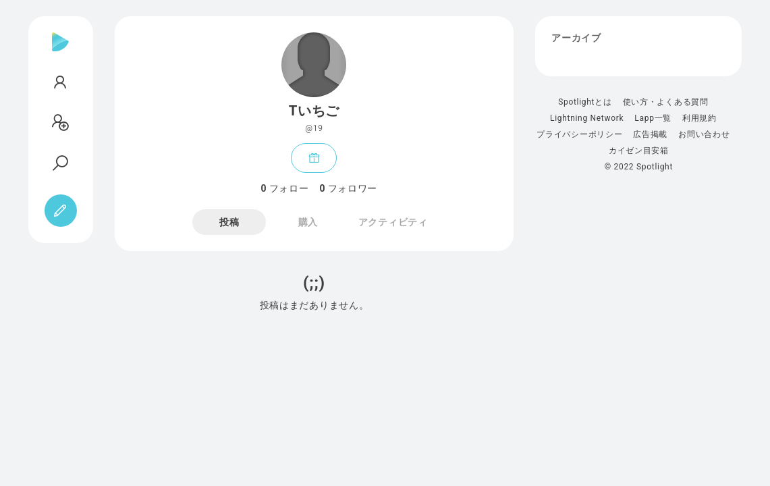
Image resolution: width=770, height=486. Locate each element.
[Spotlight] (60, 52)
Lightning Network (587, 118)
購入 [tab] (308, 222)
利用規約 (699, 118)
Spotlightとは (584, 102)
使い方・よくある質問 (666, 102)
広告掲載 (650, 134)
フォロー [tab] (285, 188)
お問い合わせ (704, 134)
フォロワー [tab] (348, 188)
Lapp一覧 (652, 118)
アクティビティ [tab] (393, 222)
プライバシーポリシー (579, 134)
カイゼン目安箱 (639, 150)
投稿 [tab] (229, 222)
